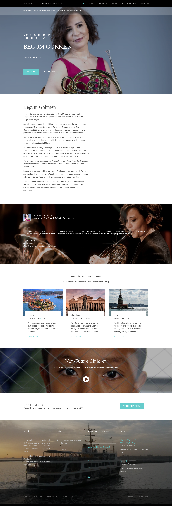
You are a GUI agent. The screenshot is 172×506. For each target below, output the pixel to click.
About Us (91, 3)
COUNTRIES (113, 3)
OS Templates (142, 498)
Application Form (128, 3)
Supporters (92, 462)
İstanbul (123, 463)
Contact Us (143, 3)
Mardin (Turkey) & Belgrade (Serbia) (128, 443)
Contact (91, 479)
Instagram (50, 71)
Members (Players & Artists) (99, 449)
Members (102, 3)
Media (90, 469)
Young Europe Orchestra (66, 498)
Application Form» (132, 408)
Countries (92, 456)
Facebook (31, 71)
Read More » (33, 338)
